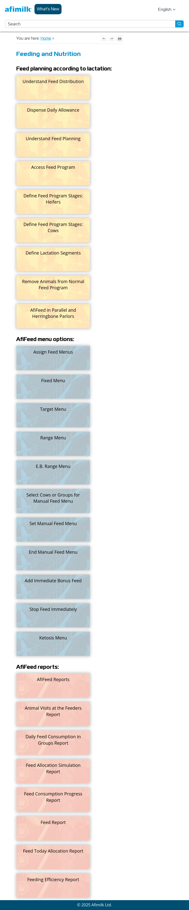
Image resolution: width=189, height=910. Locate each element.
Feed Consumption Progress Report (53, 797)
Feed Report (53, 822)
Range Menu (53, 438)
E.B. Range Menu (53, 466)
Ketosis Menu (53, 638)
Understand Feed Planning (53, 138)
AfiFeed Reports (53, 679)
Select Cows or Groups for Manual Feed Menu (53, 498)
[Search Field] (94, 24)
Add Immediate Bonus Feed (53, 581)
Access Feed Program (53, 167)
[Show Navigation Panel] (181, 9)
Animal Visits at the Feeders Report (53, 711)
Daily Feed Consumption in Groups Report (53, 740)
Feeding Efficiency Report (53, 879)
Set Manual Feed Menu (53, 523)
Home (46, 38)
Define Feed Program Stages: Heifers (53, 199)
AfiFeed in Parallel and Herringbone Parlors (53, 313)
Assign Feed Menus (53, 352)
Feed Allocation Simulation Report (53, 768)
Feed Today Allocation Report (53, 851)
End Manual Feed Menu (53, 552)
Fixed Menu (53, 380)
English (164, 9)
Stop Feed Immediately (53, 609)
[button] (179, 24)
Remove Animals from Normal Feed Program (53, 284)
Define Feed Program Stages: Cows (53, 227)
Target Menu (53, 409)
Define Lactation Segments (53, 253)
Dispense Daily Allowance (53, 110)
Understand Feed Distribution (53, 81)
